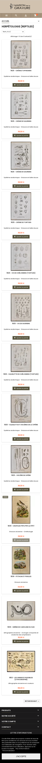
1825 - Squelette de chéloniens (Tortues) (21, 374)
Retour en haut (32, 701)
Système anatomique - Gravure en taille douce (21, 76)
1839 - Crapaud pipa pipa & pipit (21, 526)
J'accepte (21, 756)
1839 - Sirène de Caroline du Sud (21, 627)
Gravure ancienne (21, 582)
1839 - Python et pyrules (21, 576)
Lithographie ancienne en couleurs (21, 683)
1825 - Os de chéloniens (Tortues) (21, 273)
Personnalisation (8, 751)
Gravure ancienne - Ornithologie (21, 532)
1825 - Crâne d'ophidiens (21, 70)
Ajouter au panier (21, 85)
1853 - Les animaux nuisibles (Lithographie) (21, 679)
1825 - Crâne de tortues (21, 222)
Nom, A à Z (13, 31)
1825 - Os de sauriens (21, 323)
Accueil (5, 21)
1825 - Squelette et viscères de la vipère (21, 425)
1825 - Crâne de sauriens (21, 121)
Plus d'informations (22, 749)
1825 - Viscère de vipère (21, 475)
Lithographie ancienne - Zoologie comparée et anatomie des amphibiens (21, 634)
